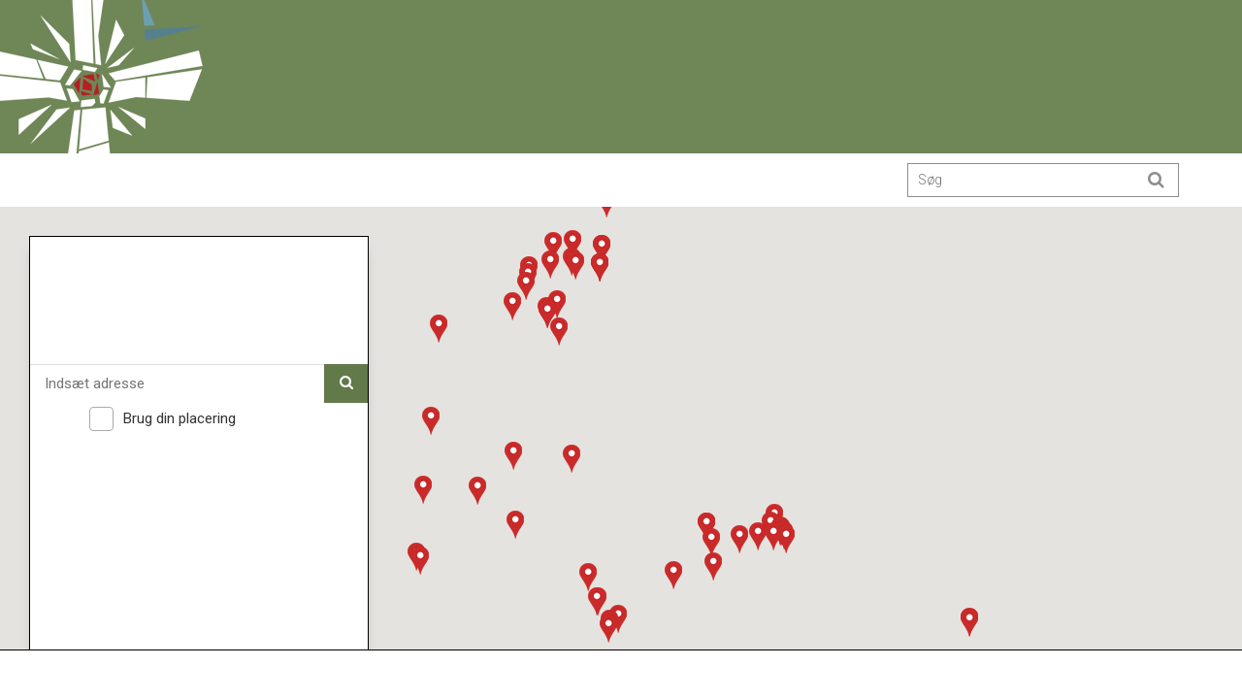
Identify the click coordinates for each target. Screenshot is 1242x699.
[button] (515, 524)
